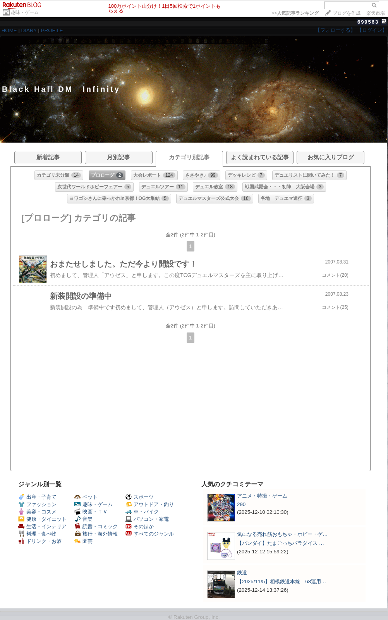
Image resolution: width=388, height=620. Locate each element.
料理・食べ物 (37, 534)
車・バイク (142, 512)
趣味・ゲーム (25, 12)
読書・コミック (96, 526)
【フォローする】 (335, 30)
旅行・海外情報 (96, 534)
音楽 (83, 519)
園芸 (83, 541)
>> (295, 13)
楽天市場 (375, 13)
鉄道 (242, 572)
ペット (86, 497)
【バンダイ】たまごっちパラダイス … (280, 543)
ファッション (37, 504)
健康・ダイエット (42, 519)
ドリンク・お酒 (40, 541)
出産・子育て (37, 497)
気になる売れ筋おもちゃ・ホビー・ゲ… (282, 534)
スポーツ (139, 497)
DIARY (29, 30)
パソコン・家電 (147, 519)
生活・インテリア (42, 526)
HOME (9, 30)
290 (241, 504)
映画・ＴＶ (91, 512)
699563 (368, 22)
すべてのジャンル (149, 534)
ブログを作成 (347, 13)
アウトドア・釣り (149, 504)
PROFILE (52, 30)
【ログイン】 (372, 30)
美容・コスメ (37, 512)
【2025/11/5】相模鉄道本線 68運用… (281, 581)
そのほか (139, 526)
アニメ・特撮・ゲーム (262, 496)
